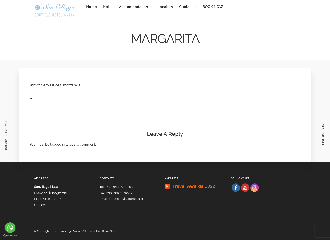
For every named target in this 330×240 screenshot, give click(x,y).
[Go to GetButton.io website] (10, 235)
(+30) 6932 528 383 (119, 187)
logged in (57, 144)
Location (165, 7)
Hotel (108, 7)
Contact (186, 7)
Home (91, 7)
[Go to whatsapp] (10, 227)
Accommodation (133, 7)
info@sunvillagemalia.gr (126, 199)
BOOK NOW (212, 7)
